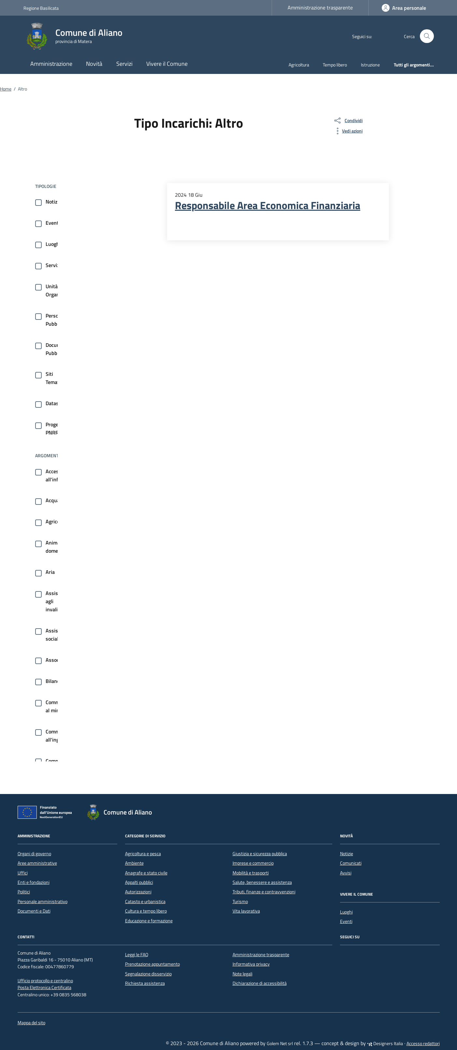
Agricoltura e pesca (143, 853)
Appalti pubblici (139, 882)
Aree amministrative (37, 863)
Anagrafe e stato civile (146, 872)
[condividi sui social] (348, 120)
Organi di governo (34, 853)
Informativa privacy (251, 964)
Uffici (23, 872)
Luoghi (53, 244)
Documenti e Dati (34, 911)
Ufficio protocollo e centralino (45, 980)
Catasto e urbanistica (145, 901)
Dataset (54, 403)
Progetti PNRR (55, 428)
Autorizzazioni (138, 891)
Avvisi (345, 872)
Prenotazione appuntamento (152, 964)
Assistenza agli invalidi (58, 601)
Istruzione (370, 64)
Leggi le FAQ (136, 954)
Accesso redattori (423, 1043)
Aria (50, 572)
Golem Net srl (280, 1043)
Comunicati (351, 863)
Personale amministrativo (42, 901)
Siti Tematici (55, 378)
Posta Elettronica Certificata (44, 987)
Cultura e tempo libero (146, 911)
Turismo (240, 901)
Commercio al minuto (58, 706)
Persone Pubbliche (57, 320)
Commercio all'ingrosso (58, 736)
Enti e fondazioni (34, 882)
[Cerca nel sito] (427, 36)
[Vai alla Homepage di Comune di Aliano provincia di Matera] (76, 36)
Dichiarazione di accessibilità (260, 983)
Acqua (53, 500)
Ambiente (134, 863)
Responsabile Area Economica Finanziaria (267, 205)
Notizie (53, 202)
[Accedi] (404, 8)
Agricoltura (299, 64)
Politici (24, 891)
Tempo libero (335, 64)
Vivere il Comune (167, 63)
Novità (94, 63)
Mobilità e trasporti (251, 872)
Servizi (124, 63)
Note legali (242, 973)
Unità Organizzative (61, 290)
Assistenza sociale (58, 635)
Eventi (53, 223)
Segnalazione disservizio (148, 973)
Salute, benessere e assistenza (262, 882)
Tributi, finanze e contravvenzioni (264, 891)
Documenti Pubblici (58, 349)
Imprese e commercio (253, 863)
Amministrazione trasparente (320, 7)
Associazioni (59, 660)
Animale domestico (57, 547)
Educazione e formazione (149, 920)
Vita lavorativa (246, 911)
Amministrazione (51, 63)
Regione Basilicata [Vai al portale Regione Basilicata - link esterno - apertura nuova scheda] (41, 8)
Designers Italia (385, 1043)
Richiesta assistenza (145, 983)
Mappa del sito (31, 1022)
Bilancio (54, 681)
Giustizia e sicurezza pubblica (260, 853)
